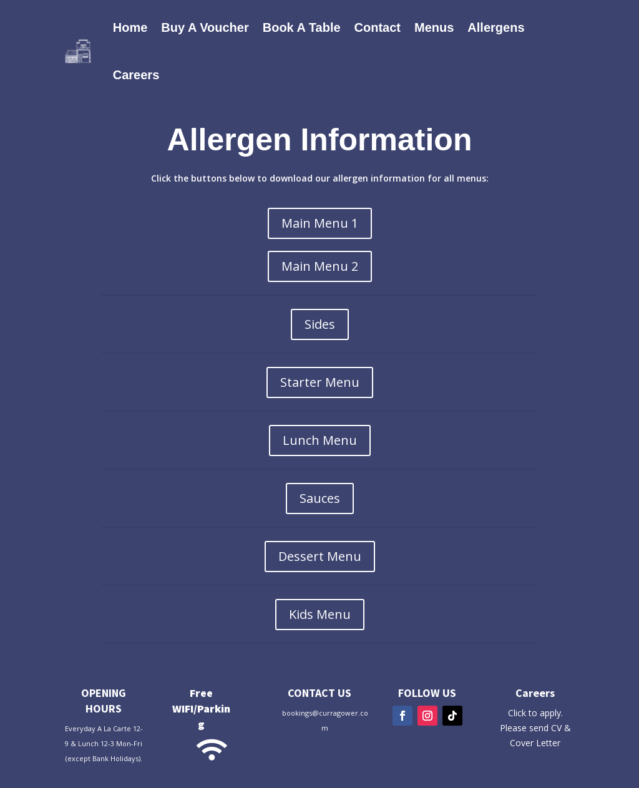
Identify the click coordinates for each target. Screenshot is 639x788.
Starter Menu (319, 382)
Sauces (320, 498)
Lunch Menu (320, 440)
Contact (377, 27)
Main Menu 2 (319, 266)
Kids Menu (320, 614)
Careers (136, 75)
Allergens (495, 27)
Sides (320, 324)
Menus (434, 27)
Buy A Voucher (204, 27)
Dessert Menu (319, 556)
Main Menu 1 (319, 223)
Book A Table (302, 27)
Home (130, 27)
